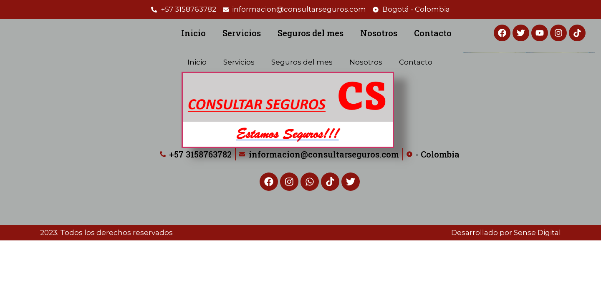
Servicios (241, 33)
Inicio (193, 33)
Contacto (433, 33)
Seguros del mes (310, 33)
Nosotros (378, 33)
